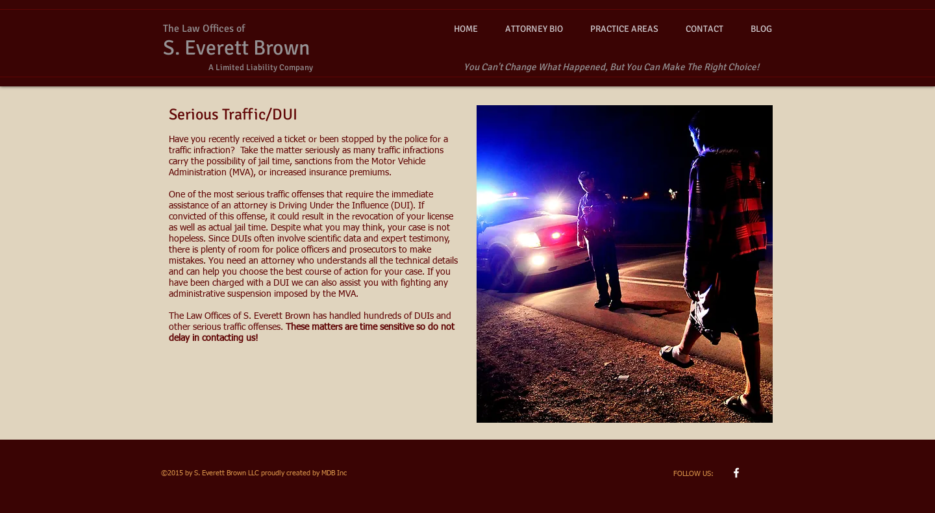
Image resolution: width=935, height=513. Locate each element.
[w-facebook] (736, 472)
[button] (624, 29)
